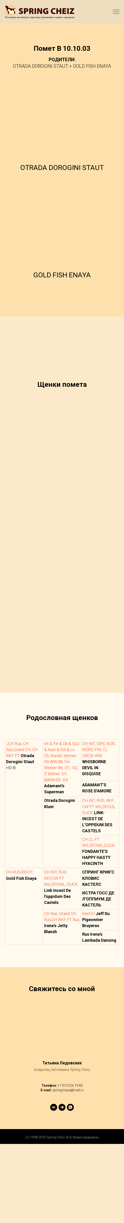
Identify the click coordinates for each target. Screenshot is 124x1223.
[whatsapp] (70, 1186)
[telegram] (62, 1186)
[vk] (53, 1186)
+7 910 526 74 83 (70, 1164)
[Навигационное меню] (116, 12)
